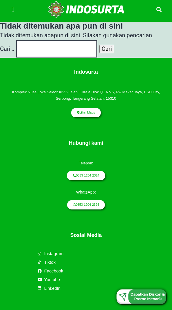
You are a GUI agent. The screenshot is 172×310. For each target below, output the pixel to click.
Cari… (7, 48)
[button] (13, 9)
